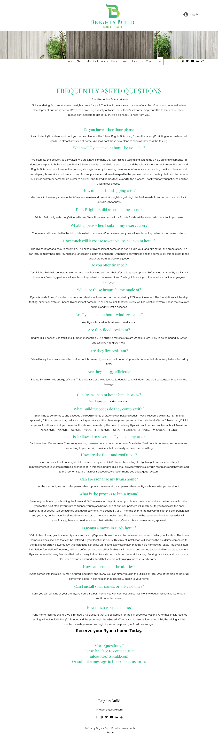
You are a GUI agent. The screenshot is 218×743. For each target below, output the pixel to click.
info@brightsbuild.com (109, 709)
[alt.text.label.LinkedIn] (197, 61)
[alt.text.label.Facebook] (177, 61)
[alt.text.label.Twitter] (187, 61)
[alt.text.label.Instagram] (182, 61)
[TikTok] (202, 61)
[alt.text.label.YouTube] (192, 61)
